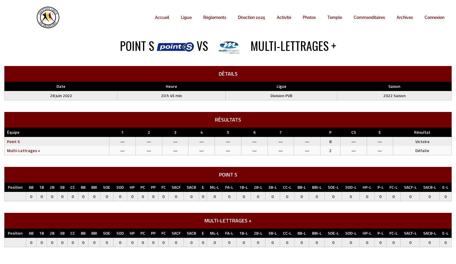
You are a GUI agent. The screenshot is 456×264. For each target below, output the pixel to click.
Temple (334, 17)
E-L (445, 187)
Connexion (434, 17)
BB (83, 187)
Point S (13, 141)
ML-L (214, 187)
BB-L (302, 187)
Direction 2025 (251, 17)
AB (31, 187)
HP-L (367, 187)
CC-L (287, 187)
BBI (94, 187)
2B (52, 187)
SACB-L (429, 187)
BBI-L (317, 187)
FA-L (229, 187)
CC (72, 187)
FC (163, 187)
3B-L (272, 187)
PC (142, 187)
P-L (380, 187)
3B (62, 187)
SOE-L (333, 187)
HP (132, 187)
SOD (120, 187)
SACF (176, 187)
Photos (309, 17)
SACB (191, 187)
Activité (284, 17)
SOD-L (351, 187)
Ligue (186, 17)
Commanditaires (369, 17)
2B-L (258, 187)
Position (15, 187)
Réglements (214, 17)
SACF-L (410, 187)
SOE (106, 187)
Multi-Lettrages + (23, 150)
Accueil (162, 17)
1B (41, 187)
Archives (405, 17)
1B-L (243, 187)
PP (153, 187)
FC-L (393, 187)
